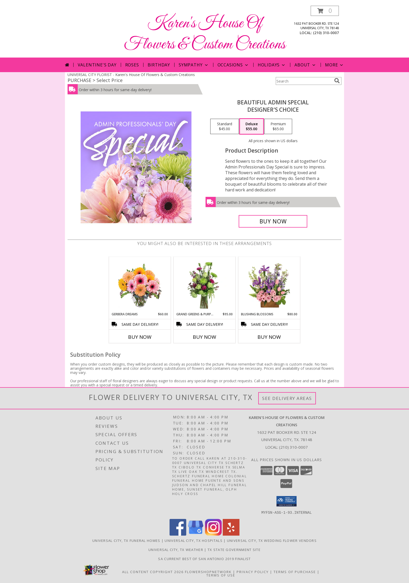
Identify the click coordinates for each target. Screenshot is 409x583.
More (334, 65)
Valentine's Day (97, 65)
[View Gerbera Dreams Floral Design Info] (140, 284)
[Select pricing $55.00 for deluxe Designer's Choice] (251, 126)
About (305, 65)
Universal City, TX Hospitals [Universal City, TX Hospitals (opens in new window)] (193, 540)
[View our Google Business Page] (195, 533)
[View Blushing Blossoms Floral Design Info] (269, 284)
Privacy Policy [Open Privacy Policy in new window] (253, 571)
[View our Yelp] (231, 533)
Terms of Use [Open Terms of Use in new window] (220, 575)
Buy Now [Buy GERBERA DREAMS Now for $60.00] (140, 337)
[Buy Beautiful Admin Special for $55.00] (273, 221)
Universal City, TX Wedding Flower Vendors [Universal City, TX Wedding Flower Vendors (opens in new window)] (272, 540)
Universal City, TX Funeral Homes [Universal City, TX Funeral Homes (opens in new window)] (126, 540)
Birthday (159, 65)
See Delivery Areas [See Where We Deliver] (287, 398)
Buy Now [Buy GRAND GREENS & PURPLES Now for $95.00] (204, 337)
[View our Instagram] (213, 533)
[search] (337, 81)
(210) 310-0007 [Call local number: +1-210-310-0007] (326, 32)
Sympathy (194, 65)
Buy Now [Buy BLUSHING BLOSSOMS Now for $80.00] (269, 337)
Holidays (272, 65)
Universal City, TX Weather (175, 549)
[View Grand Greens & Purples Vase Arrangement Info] (204, 284)
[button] (325, 11)
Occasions (233, 65)
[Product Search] (304, 81)
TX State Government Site (234, 549)
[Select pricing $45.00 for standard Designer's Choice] (224, 126)
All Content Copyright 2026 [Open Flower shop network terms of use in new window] (153, 571)
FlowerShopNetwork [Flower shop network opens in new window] (208, 571)
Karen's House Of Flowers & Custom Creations (204, 34)
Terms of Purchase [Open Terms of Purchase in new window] (295, 571)
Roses (132, 65)
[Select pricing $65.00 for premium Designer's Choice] (278, 126)
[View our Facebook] (178, 533)
